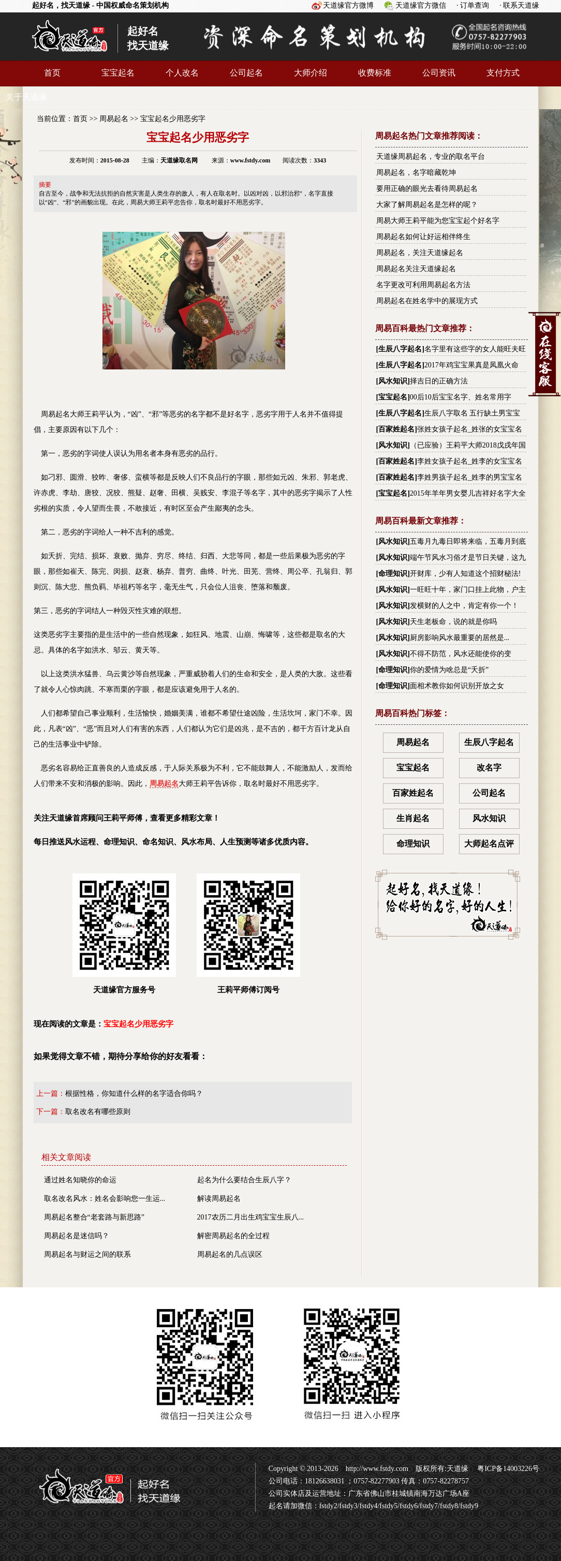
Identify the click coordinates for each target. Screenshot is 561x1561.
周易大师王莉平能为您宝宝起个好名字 (437, 221)
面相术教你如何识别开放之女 (457, 686)
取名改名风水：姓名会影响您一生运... (105, 1198)
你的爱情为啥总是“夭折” (449, 670)
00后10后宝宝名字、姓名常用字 (460, 397)
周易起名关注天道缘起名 (416, 269)
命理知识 (392, 573)
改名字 (489, 767)
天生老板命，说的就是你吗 (453, 622)
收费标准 (374, 72)
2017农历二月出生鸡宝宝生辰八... (250, 1217)
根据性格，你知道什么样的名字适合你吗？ (134, 1093)
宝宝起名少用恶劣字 (172, 119)
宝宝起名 (118, 72)
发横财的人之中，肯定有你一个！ (464, 605)
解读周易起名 (219, 1198)
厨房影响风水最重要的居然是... (460, 638)
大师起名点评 (489, 843)
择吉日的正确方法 (439, 381)
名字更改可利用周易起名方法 (423, 285)
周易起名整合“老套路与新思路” (94, 1217)
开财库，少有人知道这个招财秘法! (465, 573)
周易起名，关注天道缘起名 (419, 253)
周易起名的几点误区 (229, 1254)
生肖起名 (413, 818)
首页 (52, 72)
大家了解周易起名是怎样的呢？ (427, 205)
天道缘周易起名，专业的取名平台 (430, 156)
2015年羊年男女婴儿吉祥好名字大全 (468, 493)
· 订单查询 (472, 5)
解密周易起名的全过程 (233, 1236)
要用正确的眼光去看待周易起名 (427, 188)
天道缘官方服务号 (124, 933)
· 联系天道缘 (519, 5)
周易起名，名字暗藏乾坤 (416, 172)
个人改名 (182, 72)
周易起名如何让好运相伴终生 (423, 237)
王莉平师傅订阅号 (248, 933)
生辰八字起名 (400, 349)
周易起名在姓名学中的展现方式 (427, 301)
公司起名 (246, 72)
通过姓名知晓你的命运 (80, 1180)
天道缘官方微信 (420, 5)
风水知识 (392, 381)
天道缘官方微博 (348, 5)
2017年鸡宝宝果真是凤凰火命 (471, 365)
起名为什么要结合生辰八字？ (244, 1180)
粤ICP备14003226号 (507, 1469)
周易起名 (113, 119)
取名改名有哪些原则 (97, 1112)
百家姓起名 (396, 429)
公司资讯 (438, 72)
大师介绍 (310, 72)
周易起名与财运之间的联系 (87, 1254)
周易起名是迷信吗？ (76, 1236)
